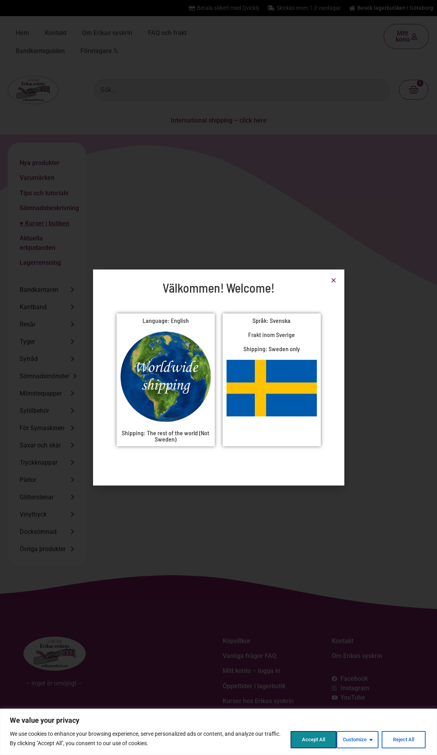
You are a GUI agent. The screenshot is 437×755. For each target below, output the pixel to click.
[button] (333, 280)
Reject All (353, 739)
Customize (301, 739)
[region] (218, 732)
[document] (218, 377)
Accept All (403, 739)
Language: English (166, 320)
